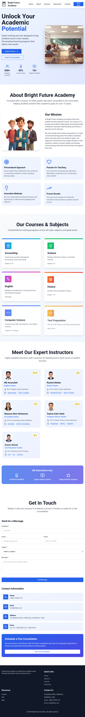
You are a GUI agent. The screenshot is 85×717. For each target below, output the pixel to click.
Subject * (4, 547)
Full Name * (4, 526)
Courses (47, 4)
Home (31, 4)
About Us (47, 679)
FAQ (3, 697)
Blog (3, 700)
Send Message (41, 580)
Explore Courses (11, 51)
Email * (3, 537)
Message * (4, 557)
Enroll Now (78, 4)
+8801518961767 (17, 598)
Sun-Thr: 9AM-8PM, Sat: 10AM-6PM (23, 628)
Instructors (57, 4)
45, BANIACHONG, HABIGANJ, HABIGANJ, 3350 (28, 618)
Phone (45, 537)
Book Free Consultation (12, 57)
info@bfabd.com (17, 608)
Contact (67, 4)
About (38, 4)
